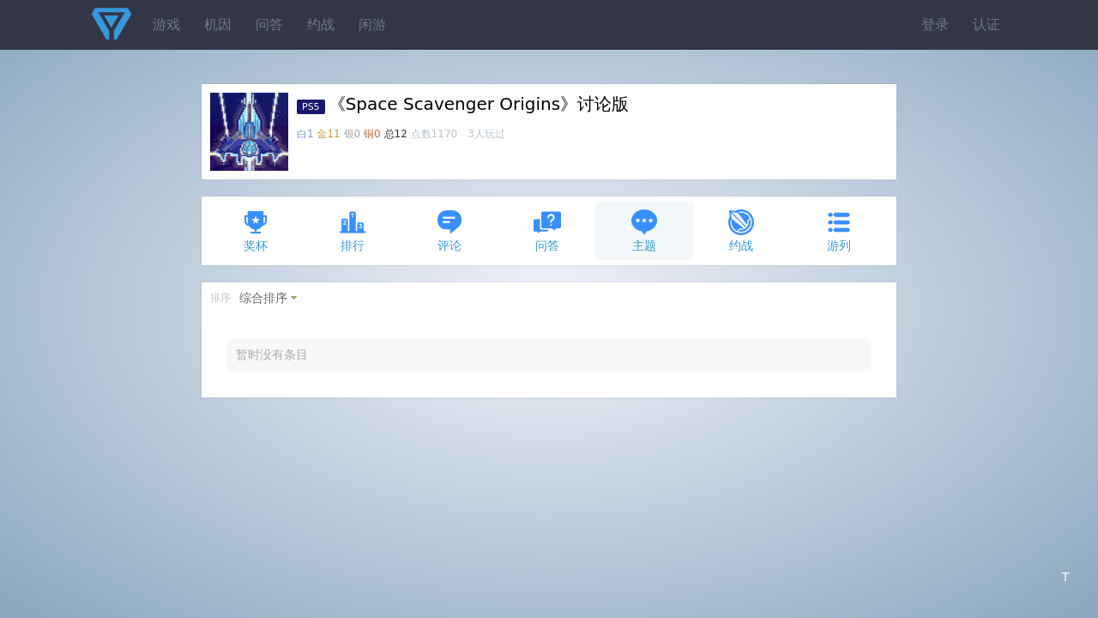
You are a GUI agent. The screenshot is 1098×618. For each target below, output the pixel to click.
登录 (935, 24)
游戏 (166, 24)
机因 (218, 24)
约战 (321, 24)
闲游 (372, 24)
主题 (644, 230)
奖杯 (255, 230)
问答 (269, 24)
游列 (839, 230)
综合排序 (263, 298)
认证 (986, 24)
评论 (449, 230)
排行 (352, 230)
